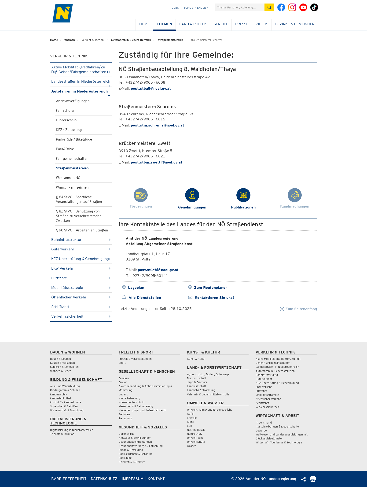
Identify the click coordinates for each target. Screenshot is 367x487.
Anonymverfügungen (73, 101)
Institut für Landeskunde (65, 402)
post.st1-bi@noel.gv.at (158, 270)
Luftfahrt (80, 278)
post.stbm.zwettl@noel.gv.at (156, 162)
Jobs (175, 7)
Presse (241, 24)
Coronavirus (126, 433)
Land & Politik (193, 24)
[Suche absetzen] (269, 7)
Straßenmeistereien (170, 40)
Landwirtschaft (196, 386)
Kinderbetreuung (129, 398)
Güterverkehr (80, 249)
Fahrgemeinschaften (72, 158)
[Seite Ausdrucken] (313, 480)
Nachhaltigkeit (196, 429)
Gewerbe (261, 430)
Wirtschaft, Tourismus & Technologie (279, 442)
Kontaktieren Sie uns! (214, 297)
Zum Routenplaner (210, 287)
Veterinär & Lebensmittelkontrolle (208, 394)
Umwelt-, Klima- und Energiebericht (209, 409)
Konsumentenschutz (132, 402)
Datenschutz (104, 478)
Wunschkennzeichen (72, 187)
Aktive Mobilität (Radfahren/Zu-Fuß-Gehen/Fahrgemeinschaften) (80, 69)
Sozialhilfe (125, 458)
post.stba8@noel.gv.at (151, 88)
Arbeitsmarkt (264, 422)
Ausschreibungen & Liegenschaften (278, 426)
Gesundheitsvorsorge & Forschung (141, 446)
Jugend (123, 394)
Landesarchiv (58, 394)
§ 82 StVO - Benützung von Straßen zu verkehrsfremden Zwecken (79, 216)
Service (221, 24)
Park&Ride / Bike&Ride (74, 139)
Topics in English (196, 7)
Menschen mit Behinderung (136, 406)
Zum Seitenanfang (298, 309)
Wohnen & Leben (60, 371)
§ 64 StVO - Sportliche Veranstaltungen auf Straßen (79, 199)
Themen (164, 24)
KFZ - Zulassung (69, 130)
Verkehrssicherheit (80, 316)
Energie (192, 418)
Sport (122, 362)
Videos (261, 24)
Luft (189, 426)
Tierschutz (125, 418)
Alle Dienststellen (144, 297)
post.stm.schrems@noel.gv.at (157, 125)
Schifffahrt (80, 307)
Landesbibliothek (61, 398)
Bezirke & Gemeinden (295, 24)
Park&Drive (65, 149)
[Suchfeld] (239, 7)
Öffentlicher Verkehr (80, 297)
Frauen (123, 382)
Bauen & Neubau (60, 359)
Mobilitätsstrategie (80, 287)
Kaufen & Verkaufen (62, 362)
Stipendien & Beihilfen (64, 406)
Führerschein (66, 120)
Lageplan (136, 287)
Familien (124, 378)
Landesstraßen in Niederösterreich (80, 82)
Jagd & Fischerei (197, 382)
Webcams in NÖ (68, 178)
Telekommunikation (62, 434)
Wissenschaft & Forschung (67, 410)
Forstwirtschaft (196, 378)
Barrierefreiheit (69, 478)
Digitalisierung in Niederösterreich (71, 430)
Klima (190, 422)
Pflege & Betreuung (131, 450)
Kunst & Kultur (196, 359)
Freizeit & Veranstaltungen (135, 359)
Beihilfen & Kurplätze (132, 462)
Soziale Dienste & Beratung (136, 454)
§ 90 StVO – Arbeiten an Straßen (82, 230)
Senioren (124, 414)
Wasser (191, 446)
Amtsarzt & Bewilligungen (135, 437)
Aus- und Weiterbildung (65, 386)
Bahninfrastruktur (80, 239)
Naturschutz (194, 433)
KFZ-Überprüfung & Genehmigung (80, 259)
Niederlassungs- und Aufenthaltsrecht (142, 410)
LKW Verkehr (80, 268)
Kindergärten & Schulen (65, 390)
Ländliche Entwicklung (201, 390)
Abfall (190, 413)
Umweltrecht (195, 437)
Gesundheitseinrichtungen (135, 441)
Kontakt (156, 478)
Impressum (132, 478)
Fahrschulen (65, 110)
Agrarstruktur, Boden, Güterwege (208, 374)
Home (144, 24)
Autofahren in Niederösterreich (131, 40)
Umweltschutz (196, 441)
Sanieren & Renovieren (64, 366)
